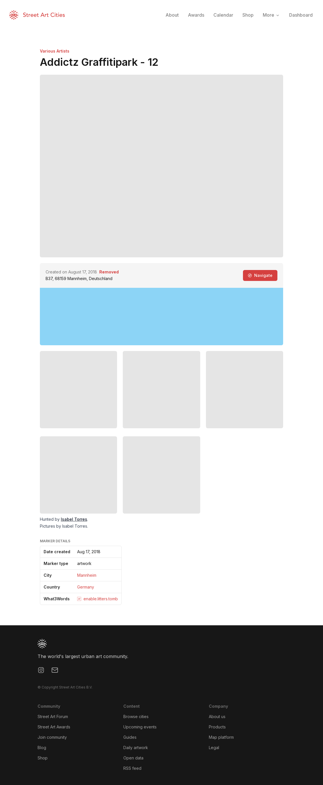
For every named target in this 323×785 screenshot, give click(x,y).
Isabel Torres (74, 519)
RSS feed (132, 768)
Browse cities (136, 716)
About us (217, 716)
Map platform (221, 737)
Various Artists (54, 51)
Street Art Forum (53, 716)
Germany (85, 587)
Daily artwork (135, 747)
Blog (42, 747)
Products (217, 726)
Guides (130, 737)
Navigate (260, 275)
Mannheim (86, 575)
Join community (52, 737)
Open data (133, 757)
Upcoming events (140, 726)
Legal (214, 747)
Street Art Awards (54, 726)
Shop (43, 757)
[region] (161, 316)
